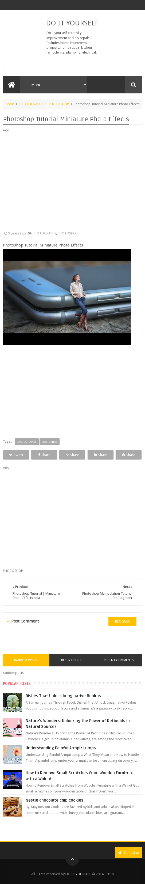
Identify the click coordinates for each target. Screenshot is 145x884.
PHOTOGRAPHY (31, 104)
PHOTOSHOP (59, 104)
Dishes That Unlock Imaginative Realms (63, 695)
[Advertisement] (72, 182)
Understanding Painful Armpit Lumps (61, 748)
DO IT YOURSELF (72, 23)
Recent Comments (119, 660)
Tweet (16, 455)
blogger (122, 621)
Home (10, 104)
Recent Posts (72, 660)
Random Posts (26, 660)
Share (44, 455)
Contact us (128, 853)
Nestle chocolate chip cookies (54, 800)
